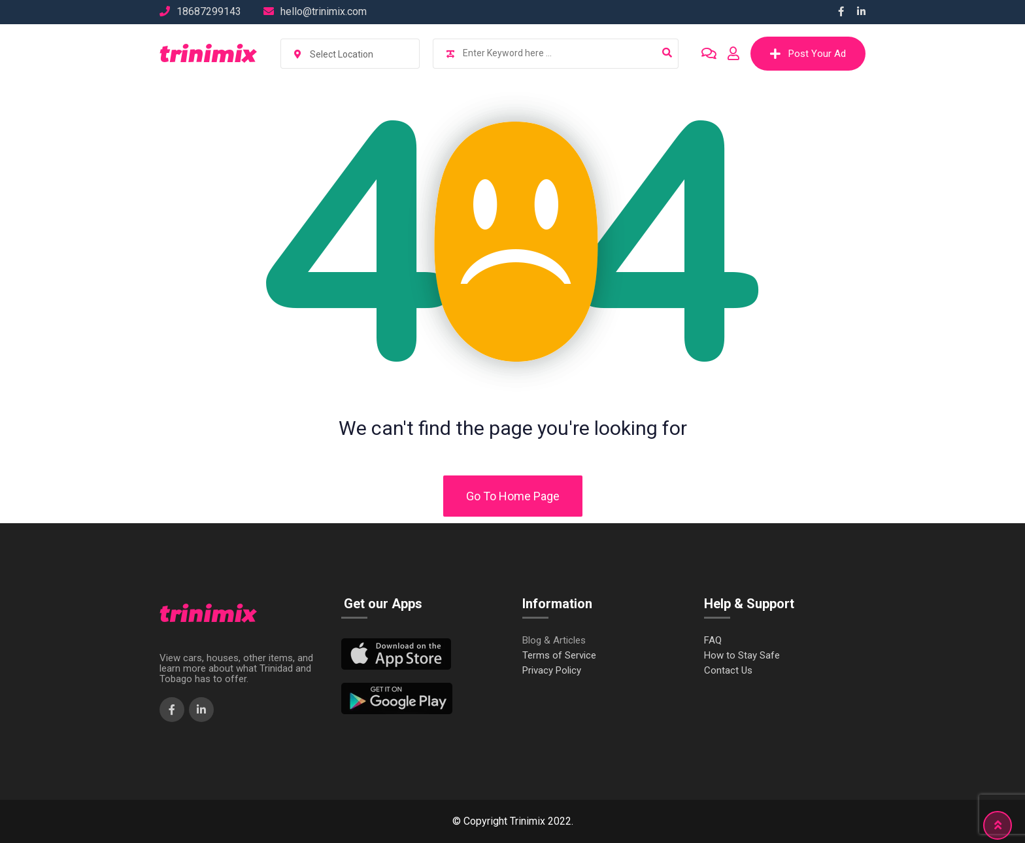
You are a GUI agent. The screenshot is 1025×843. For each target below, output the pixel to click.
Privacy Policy (551, 670)
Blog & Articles (554, 640)
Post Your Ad (808, 54)
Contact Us (728, 670)
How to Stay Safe (742, 655)
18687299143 (208, 11)
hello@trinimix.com (323, 11)
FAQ (713, 640)
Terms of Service (559, 655)
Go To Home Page (513, 496)
